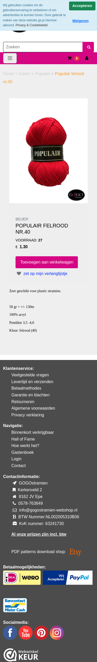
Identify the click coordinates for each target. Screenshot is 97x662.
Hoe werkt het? (25, 445)
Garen (25, 73)
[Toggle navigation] (10, 58)
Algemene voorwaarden (33, 408)
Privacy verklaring (27, 415)
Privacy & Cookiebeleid (31, 25)
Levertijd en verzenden (32, 381)
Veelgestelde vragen (30, 375)
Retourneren (22, 401)
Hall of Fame (23, 439)
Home (9, 73)
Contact (18, 465)
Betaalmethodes (26, 388)
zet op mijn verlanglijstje (41, 273)
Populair (43, 73)
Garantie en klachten (30, 395)
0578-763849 (30, 503)
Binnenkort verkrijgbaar (32, 432)
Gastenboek (22, 452)
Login (16, 459)
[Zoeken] (43, 47)
